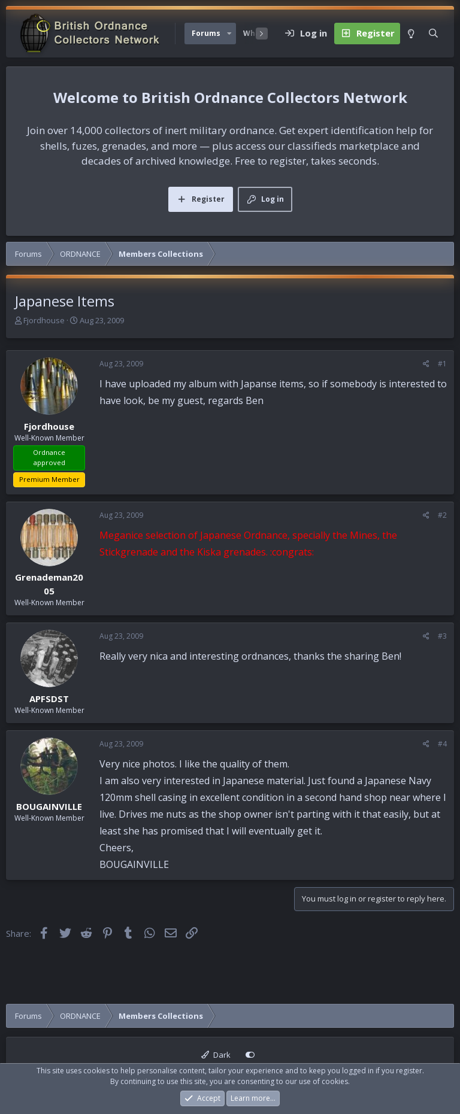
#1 (442, 364)
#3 (442, 636)
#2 (442, 515)
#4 (442, 744)
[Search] (433, 33)
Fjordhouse (44, 320)
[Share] (426, 364)
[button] (229, 33)
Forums (206, 33)
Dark (216, 1054)
